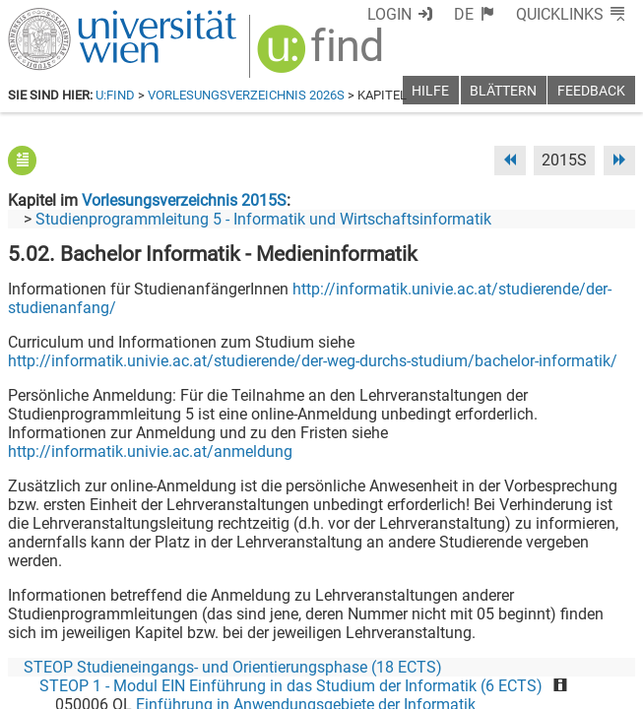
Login (389, 14)
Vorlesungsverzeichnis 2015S (184, 200)
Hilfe (430, 91)
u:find (115, 95)
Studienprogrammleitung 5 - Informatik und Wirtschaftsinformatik (263, 219)
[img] (322, 55)
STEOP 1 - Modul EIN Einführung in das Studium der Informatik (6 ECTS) (291, 686)
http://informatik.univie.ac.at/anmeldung (150, 451)
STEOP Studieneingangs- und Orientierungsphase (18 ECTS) (233, 667)
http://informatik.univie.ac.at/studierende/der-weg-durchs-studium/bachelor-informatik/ (312, 361)
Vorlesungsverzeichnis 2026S (246, 95)
